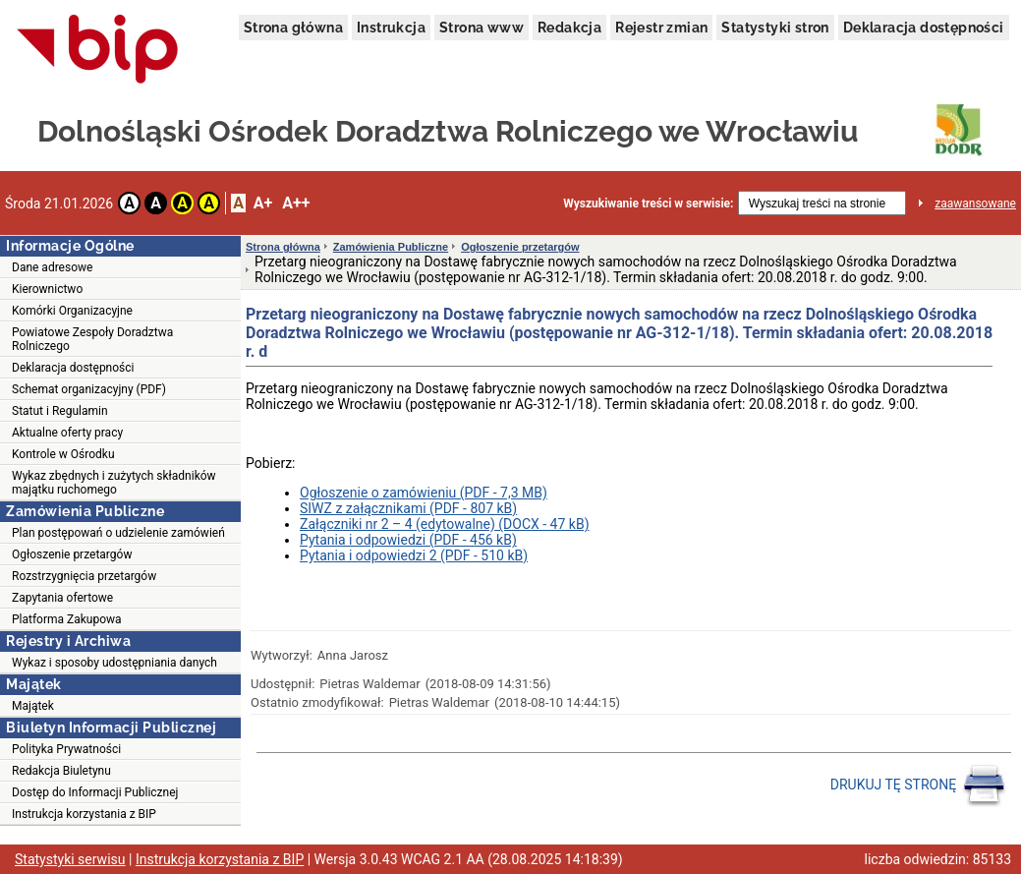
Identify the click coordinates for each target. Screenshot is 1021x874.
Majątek (33, 706)
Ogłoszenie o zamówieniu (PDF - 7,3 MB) (423, 492)
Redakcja (569, 27)
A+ (263, 203)
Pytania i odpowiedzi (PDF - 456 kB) (408, 540)
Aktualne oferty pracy (67, 432)
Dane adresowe (52, 267)
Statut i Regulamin (60, 411)
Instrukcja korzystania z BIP (84, 814)
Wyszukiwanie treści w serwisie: (648, 203)
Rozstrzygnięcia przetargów (84, 576)
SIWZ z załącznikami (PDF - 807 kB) (408, 508)
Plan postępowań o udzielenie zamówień (118, 533)
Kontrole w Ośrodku (63, 454)
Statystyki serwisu (70, 859)
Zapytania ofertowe (62, 598)
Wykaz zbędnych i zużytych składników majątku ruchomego (114, 482)
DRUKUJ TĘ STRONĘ (918, 785)
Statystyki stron (774, 27)
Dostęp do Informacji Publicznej (95, 792)
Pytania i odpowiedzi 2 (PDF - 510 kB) (414, 555)
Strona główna (293, 27)
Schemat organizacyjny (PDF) (89, 389)
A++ (296, 203)
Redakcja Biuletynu (61, 771)
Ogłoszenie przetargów (72, 554)
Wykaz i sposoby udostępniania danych (114, 663)
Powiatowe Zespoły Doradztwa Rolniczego (92, 339)
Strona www (481, 27)
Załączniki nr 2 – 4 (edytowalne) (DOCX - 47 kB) (445, 524)
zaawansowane (975, 203)
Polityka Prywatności (66, 749)
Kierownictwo (47, 289)
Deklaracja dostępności (923, 27)
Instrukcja (391, 27)
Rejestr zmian (661, 27)
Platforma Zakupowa (67, 619)
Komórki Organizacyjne (72, 311)
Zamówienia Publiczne (390, 247)
